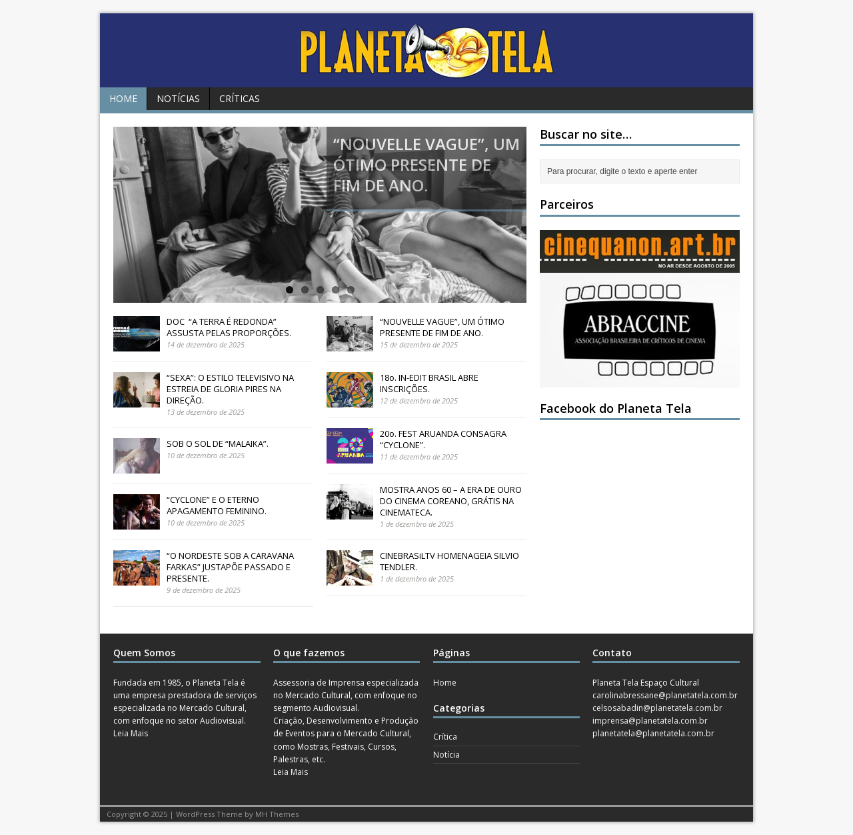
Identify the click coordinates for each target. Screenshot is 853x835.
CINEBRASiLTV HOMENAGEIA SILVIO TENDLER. (449, 561)
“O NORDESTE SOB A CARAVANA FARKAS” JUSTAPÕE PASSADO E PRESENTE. (230, 567)
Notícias (178, 98)
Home (123, 98)
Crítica (445, 736)
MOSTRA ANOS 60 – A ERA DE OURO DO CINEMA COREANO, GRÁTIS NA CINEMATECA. (451, 501)
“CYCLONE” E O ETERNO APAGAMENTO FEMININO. (217, 505)
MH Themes (277, 814)
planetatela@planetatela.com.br (653, 733)
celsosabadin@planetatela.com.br (657, 708)
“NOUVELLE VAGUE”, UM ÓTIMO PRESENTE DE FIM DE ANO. (442, 327)
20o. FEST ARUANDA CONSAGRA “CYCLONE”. (443, 439)
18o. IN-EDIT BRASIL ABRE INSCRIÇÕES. (429, 383)
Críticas (239, 98)
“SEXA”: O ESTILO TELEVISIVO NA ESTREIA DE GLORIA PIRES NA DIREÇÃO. (230, 388)
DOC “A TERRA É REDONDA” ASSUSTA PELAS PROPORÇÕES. (229, 327)
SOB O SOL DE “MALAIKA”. (218, 444)
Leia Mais (130, 733)
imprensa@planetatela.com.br (650, 720)
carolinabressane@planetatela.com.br (665, 695)
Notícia (446, 754)
